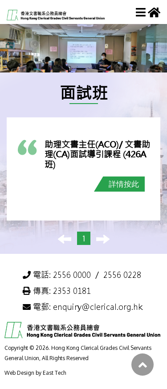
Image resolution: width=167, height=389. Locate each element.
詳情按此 (124, 183)
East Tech (54, 372)
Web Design (19, 372)
